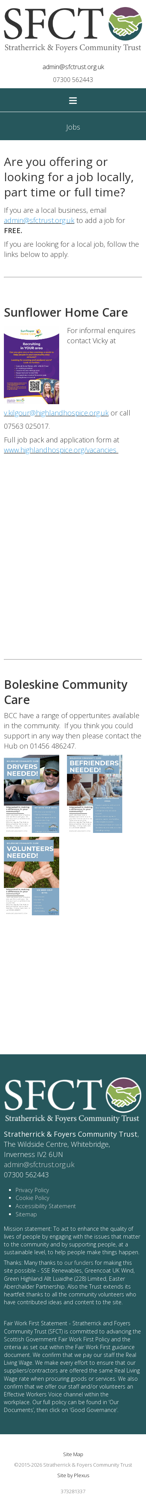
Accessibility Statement (46, 1206)
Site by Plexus (73, 1475)
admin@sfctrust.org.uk (73, 66)
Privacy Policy (32, 1190)
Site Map (73, 1454)
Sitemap (26, 1214)
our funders (78, 1262)
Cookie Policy (32, 1198)
